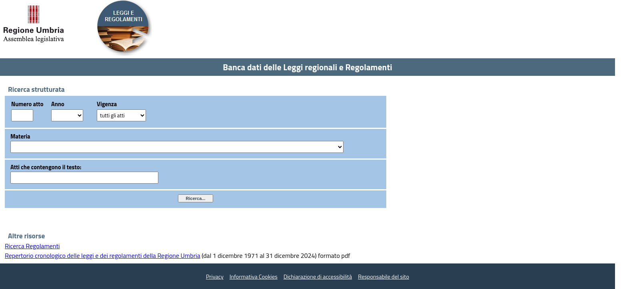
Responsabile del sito (383, 276)
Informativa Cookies (254, 276)
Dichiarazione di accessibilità (318, 276)
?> (67, 115)
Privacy (215, 276)
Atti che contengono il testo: (45, 167)
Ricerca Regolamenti (32, 246)
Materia (20, 136)
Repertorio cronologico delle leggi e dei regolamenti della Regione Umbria (102, 255)
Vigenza (107, 104)
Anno (57, 104)
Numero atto (27, 104)
